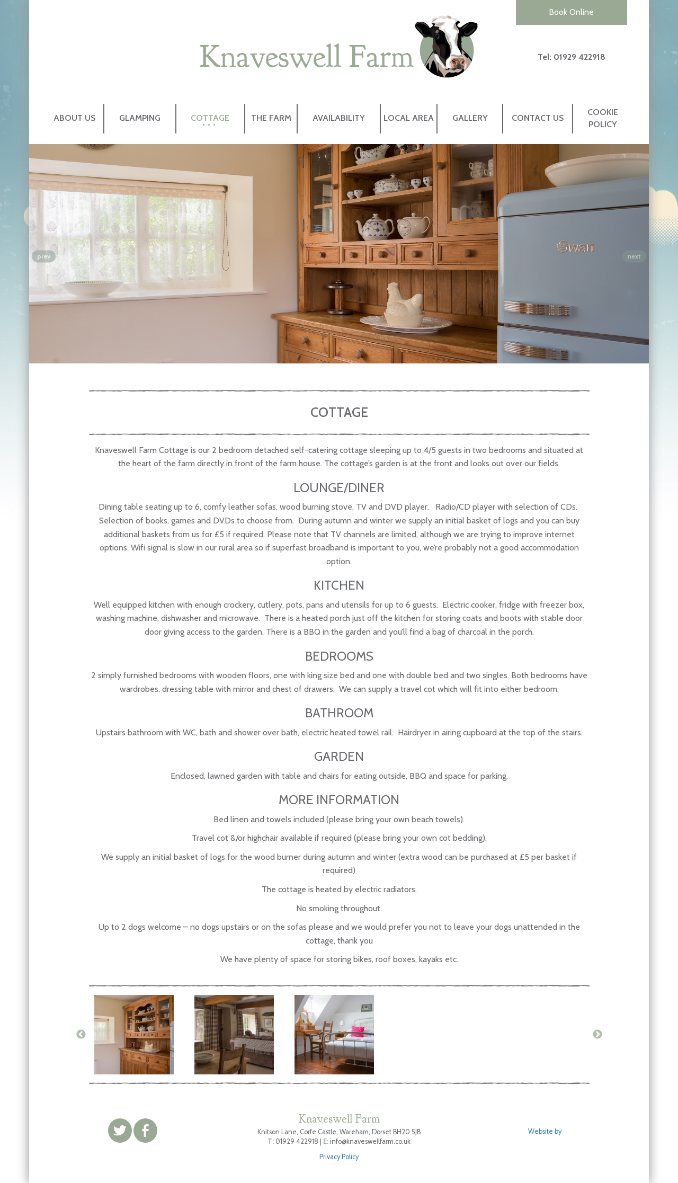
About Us (74, 118)
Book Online (571, 12)
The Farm (271, 118)
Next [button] (597, 1034)
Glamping (139, 118)
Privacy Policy (339, 1157)
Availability (339, 118)
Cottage (210, 118)
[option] (139, 1035)
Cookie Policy (602, 118)
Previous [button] (81, 1034)
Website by (545, 1131)
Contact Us (538, 118)
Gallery (470, 118)
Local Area (408, 118)
